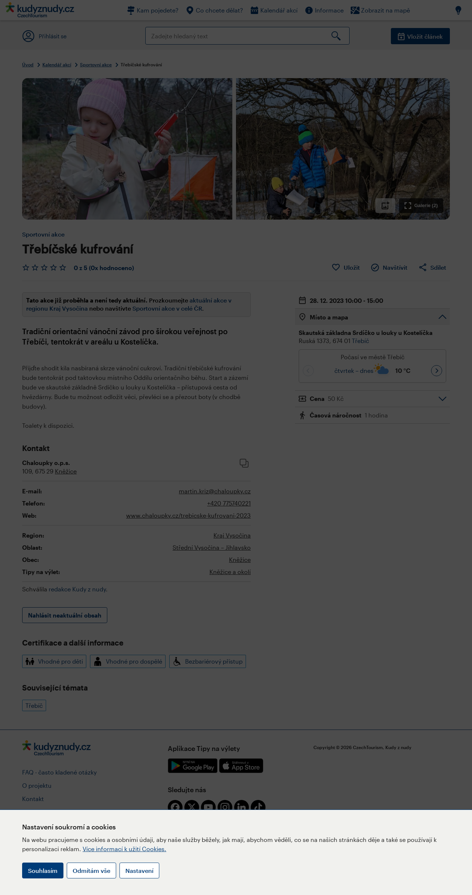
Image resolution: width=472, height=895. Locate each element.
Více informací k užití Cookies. (124, 848)
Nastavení (139, 870)
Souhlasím (43, 870)
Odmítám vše (91, 870)
